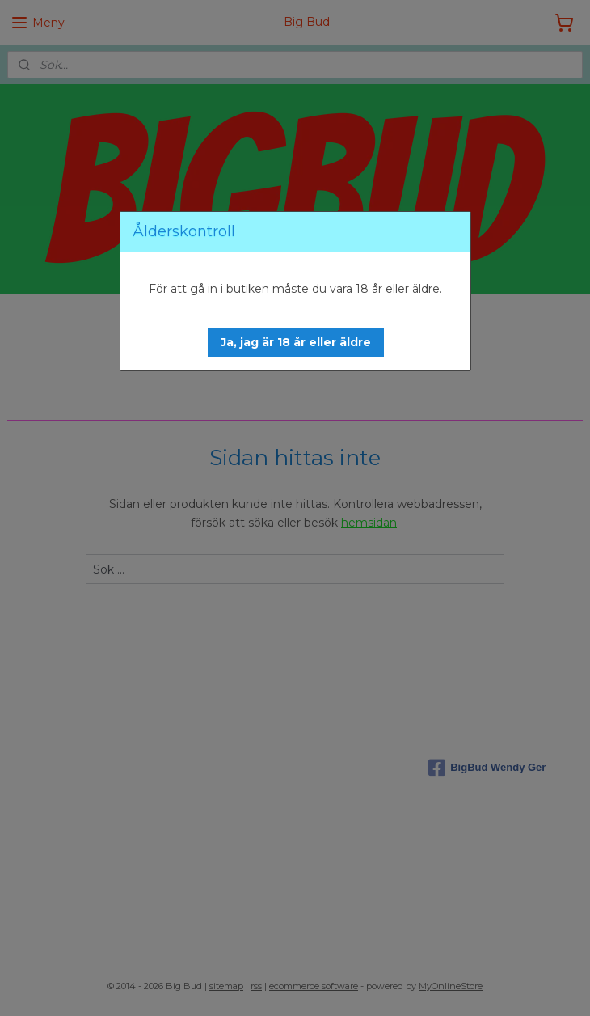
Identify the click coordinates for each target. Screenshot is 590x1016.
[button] (296, 343)
